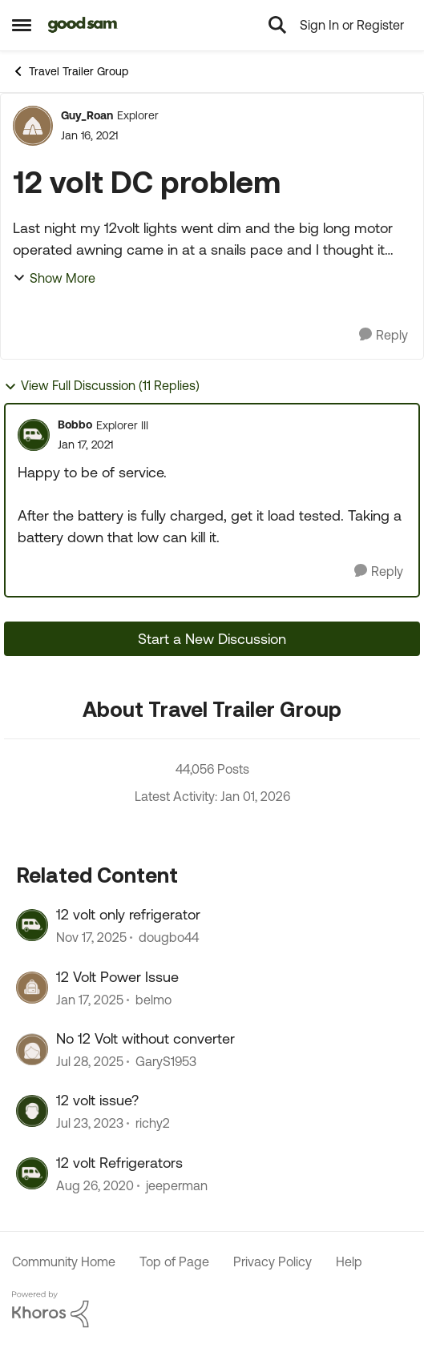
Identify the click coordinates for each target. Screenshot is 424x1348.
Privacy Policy (272, 1261)
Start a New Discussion (212, 638)
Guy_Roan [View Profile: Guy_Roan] (87, 115)
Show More (54, 278)
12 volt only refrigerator (128, 914)
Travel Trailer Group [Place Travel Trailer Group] (70, 71)
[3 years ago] (89, 1123)
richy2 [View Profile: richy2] (152, 1124)
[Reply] (383, 335)
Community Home (63, 1261)
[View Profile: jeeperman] (32, 1173)
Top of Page (174, 1261)
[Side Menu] (21, 25)
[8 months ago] (91, 938)
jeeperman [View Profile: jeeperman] (177, 1185)
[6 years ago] (95, 1185)
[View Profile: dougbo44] (32, 925)
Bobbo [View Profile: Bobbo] (75, 424)
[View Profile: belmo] (32, 988)
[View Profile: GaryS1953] (32, 1049)
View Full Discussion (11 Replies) (102, 385)
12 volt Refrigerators (119, 1162)
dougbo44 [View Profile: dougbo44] (169, 938)
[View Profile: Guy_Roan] (33, 126)
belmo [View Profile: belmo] (153, 999)
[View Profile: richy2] (32, 1111)
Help (349, 1261)
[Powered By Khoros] (212, 1309)
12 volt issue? (97, 1100)
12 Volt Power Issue (117, 976)
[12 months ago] (89, 1061)
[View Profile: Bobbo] (34, 435)
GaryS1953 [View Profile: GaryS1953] (165, 1061)
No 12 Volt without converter (145, 1038)
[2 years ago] (89, 999)
